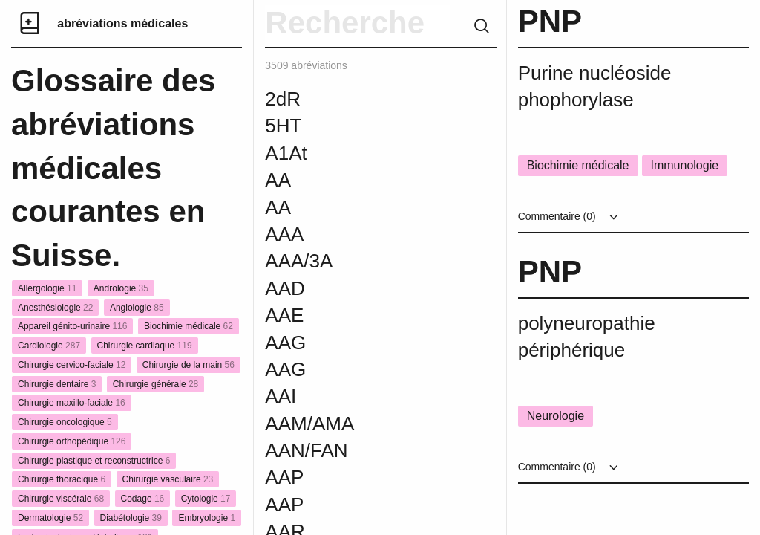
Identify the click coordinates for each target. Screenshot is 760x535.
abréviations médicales (122, 23)
